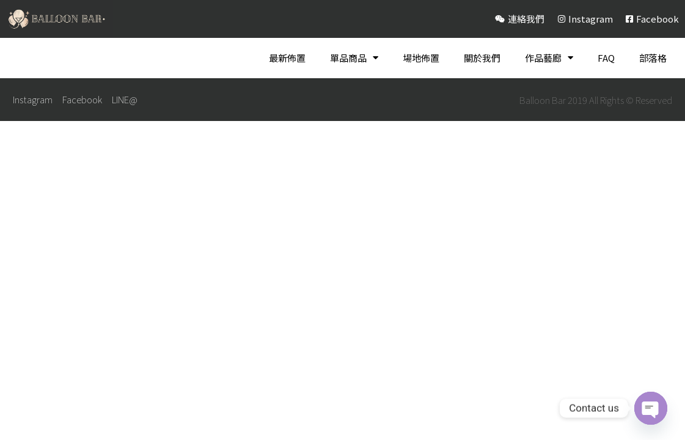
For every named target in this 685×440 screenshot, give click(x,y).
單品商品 (354, 57)
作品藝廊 (549, 57)
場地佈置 (421, 57)
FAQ (606, 57)
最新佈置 (287, 57)
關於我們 (482, 57)
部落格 (653, 57)
